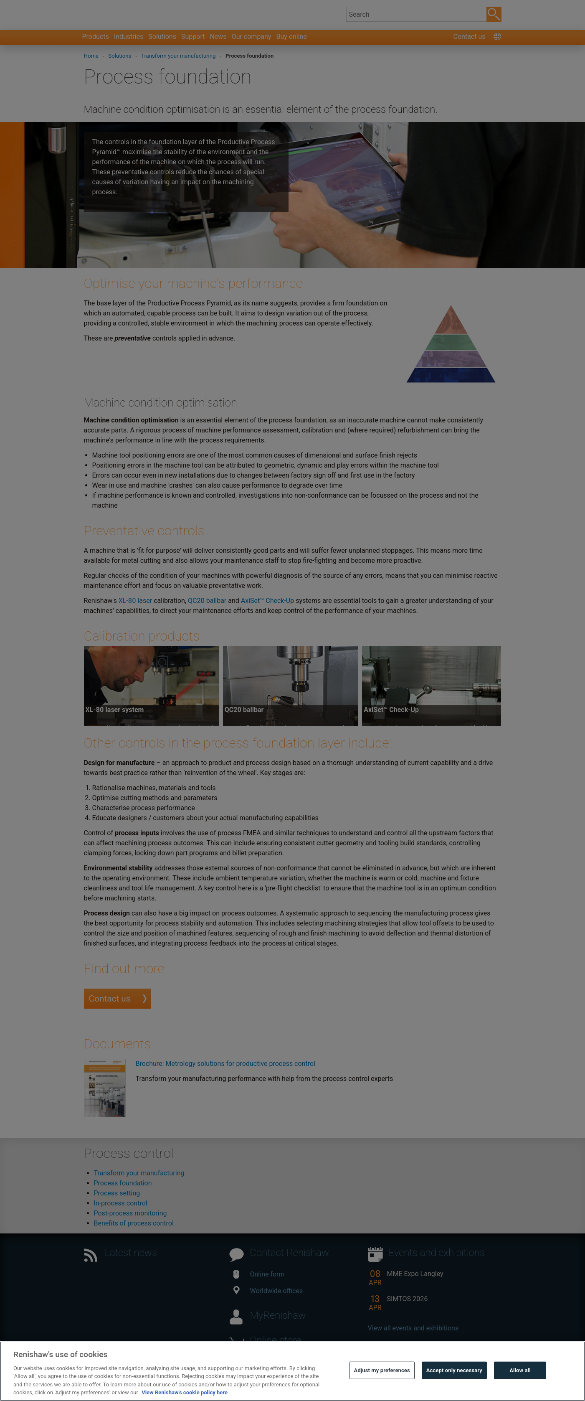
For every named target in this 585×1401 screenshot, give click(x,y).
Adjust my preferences (382, 1391)
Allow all (520, 1391)
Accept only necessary (454, 1391)
